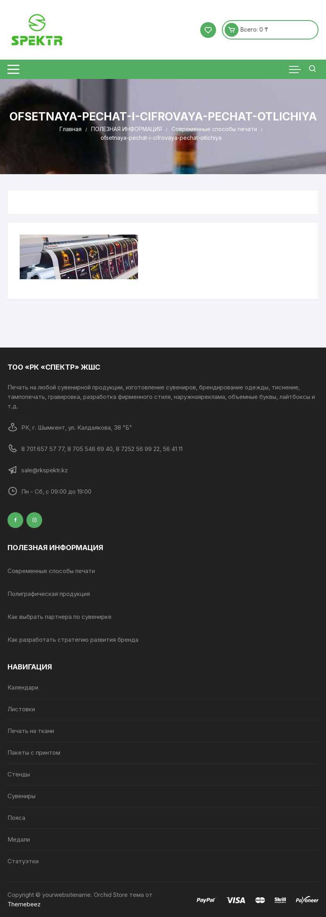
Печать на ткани (30, 731)
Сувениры (21, 796)
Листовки (21, 709)
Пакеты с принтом (33, 752)
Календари (22, 687)
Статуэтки (23, 861)
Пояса (16, 817)
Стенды (18, 774)
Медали (18, 839)
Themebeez (24, 904)
